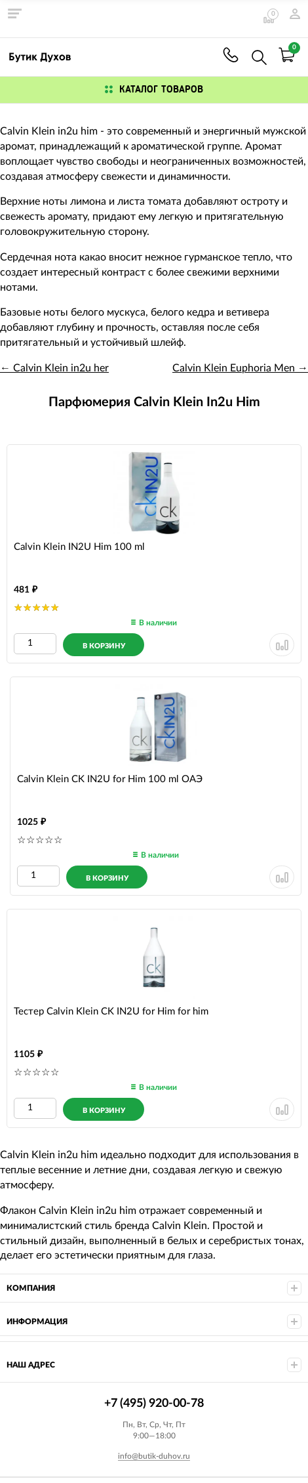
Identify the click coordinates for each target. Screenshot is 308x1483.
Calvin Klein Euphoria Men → (240, 368)
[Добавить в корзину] (103, 644)
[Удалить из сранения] (281, 644)
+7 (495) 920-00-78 (231, 54)
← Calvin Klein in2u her (54, 368)
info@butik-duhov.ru (154, 1456)
